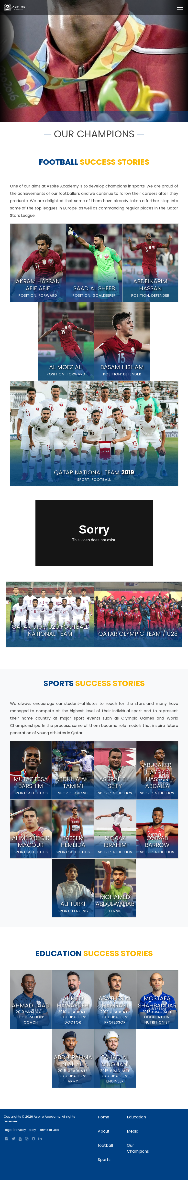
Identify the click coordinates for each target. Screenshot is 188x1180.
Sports (104, 1159)
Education (136, 1117)
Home (54, 116)
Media (132, 1131)
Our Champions (138, 1148)
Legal (8, 1130)
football (105, 1145)
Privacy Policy (25, 1130)
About (104, 1131)
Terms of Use (48, 1130)
